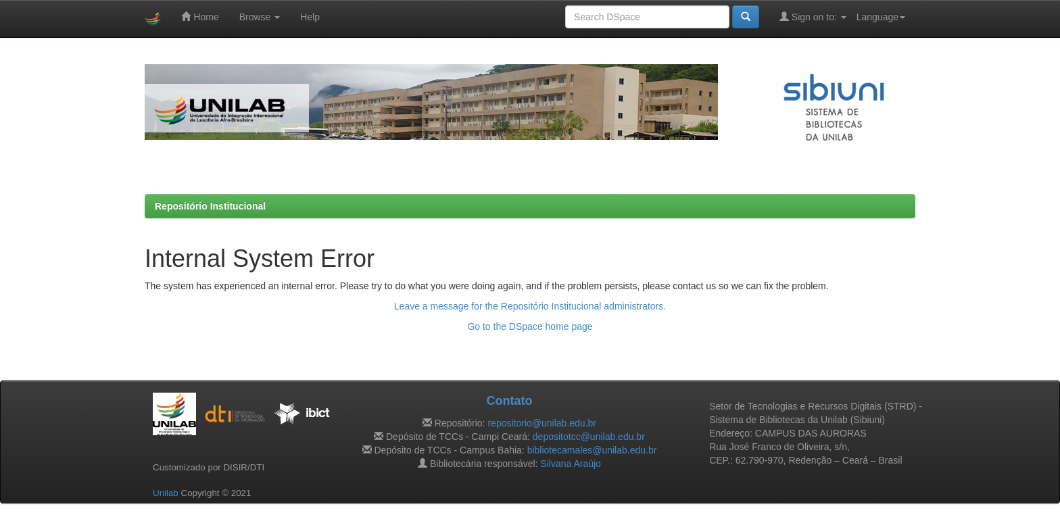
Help (310, 16)
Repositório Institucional (210, 206)
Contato (509, 401)
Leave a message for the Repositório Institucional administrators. (530, 306)
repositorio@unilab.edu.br (541, 423)
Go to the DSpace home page (529, 326)
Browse (260, 16)
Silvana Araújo (570, 463)
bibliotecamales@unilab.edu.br (592, 450)
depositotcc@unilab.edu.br (589, 436)
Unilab (165, 493)
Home (199, 16)
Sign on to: (812, 16)
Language (881, 16)
